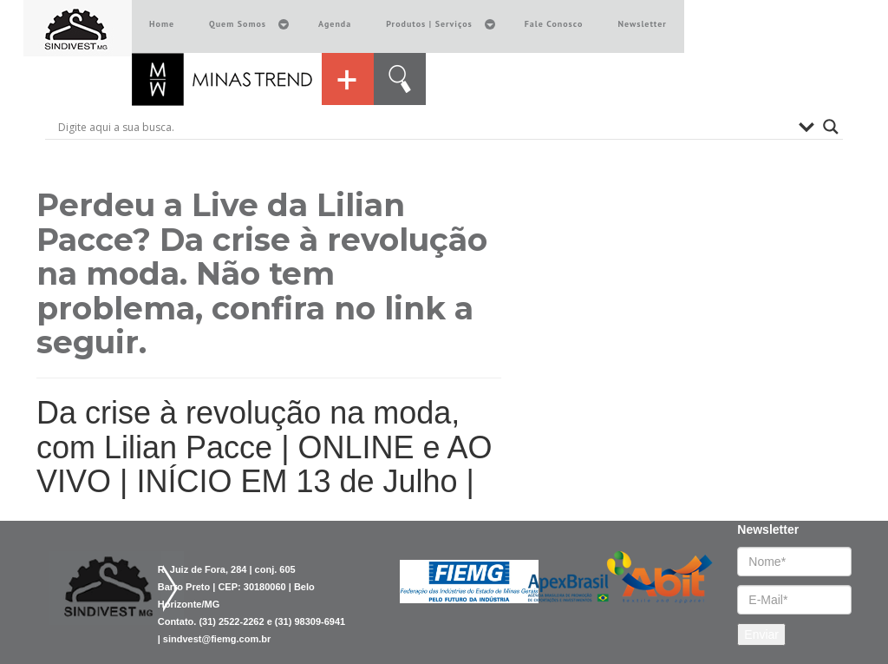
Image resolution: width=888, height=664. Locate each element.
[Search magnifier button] (831, 127)
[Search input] (424, 127)
